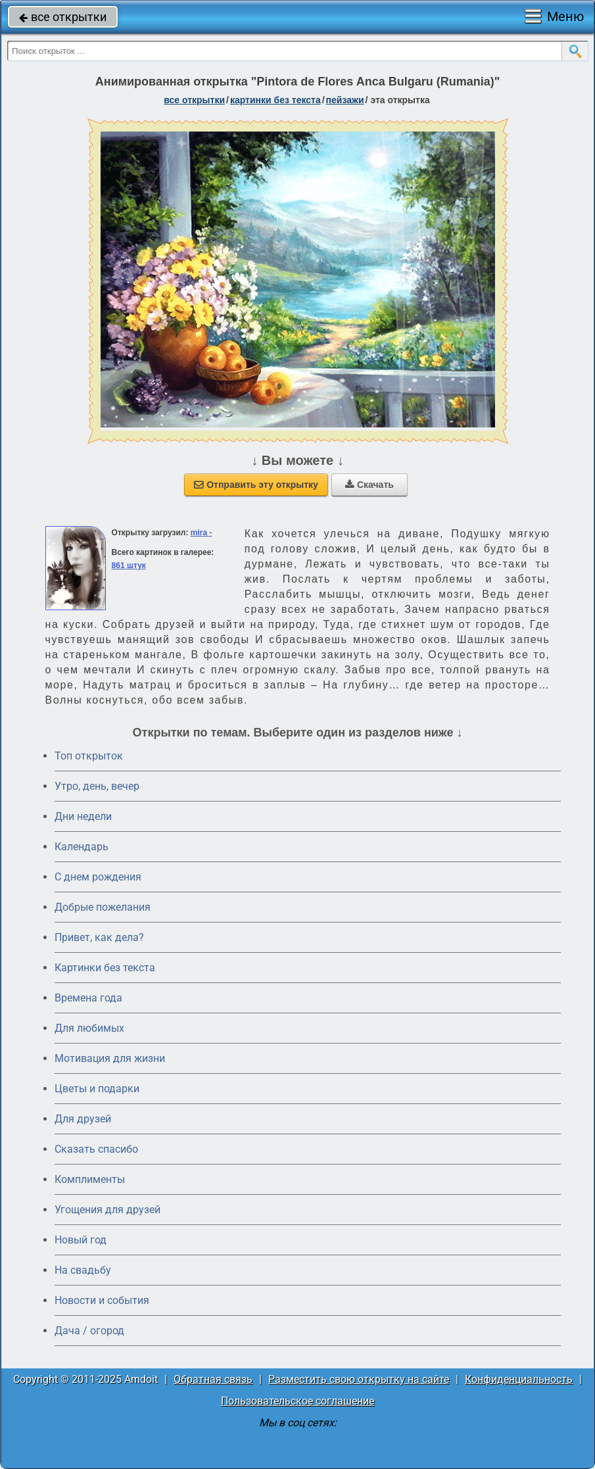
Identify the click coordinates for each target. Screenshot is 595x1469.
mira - (201, 532)
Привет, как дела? (99, 937)
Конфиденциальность (519, 1379)
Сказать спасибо (96, 1149)
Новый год (81, 1240)
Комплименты (90, 1179)
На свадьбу (83, 1270)
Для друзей (83, 1119)
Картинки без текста (105, 967)
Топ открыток (89, 756)
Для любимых (89, 1028)
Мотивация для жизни (110, 1058)
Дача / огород (89, 1330)
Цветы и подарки (97, 1088)
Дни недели (83, 816)
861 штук (129, 565)
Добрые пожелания (103, 907)
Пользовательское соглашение (297, 1401)
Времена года (88, 998)
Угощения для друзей (107, 1209)
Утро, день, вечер (97, 786)
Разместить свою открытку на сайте (358, 1379)
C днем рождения (98, 877)
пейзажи (345, 100)
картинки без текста (275, 100)
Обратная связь (213, 1379)
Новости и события (102, 1300)
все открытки (63, 17)
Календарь (81, 846)
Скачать (369, 484)
